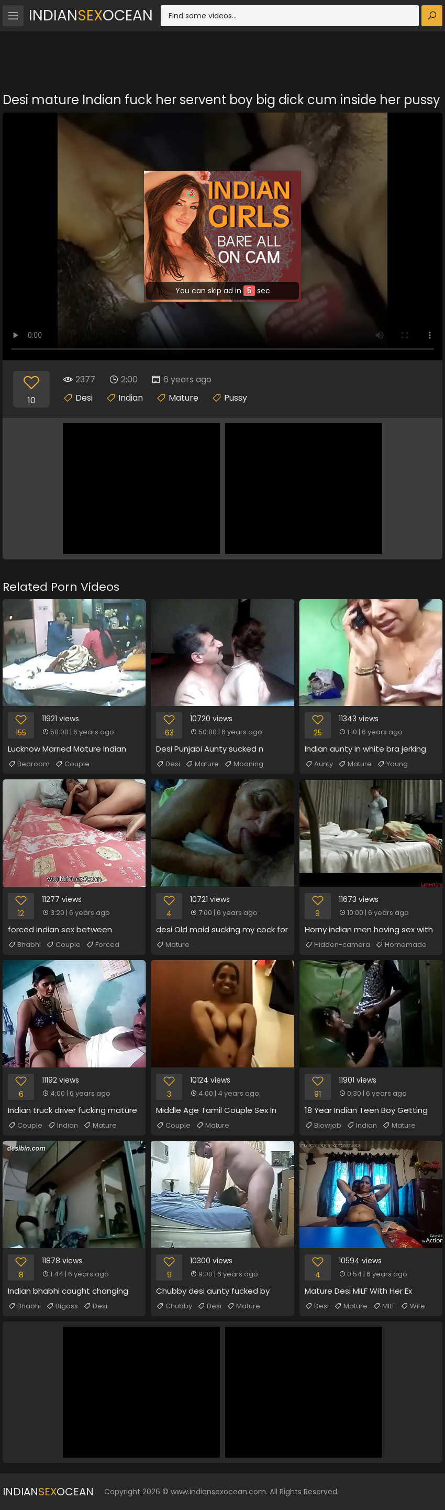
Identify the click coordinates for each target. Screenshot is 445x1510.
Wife (412, 1306)
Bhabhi (24, 945)
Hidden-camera (337, 945)
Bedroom (29, 764)
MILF (384, 1306)
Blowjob (323, 1125)
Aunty (319, 764)
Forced (102, 945)
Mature (183, 398)
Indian (130, 398)
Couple (72, 764)
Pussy (235, 398)
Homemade (401, 945)
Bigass (62, 1306)
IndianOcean (91, 15)
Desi (84, 398)
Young (392, 764)
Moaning (243, 764)
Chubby (174, 1306)
